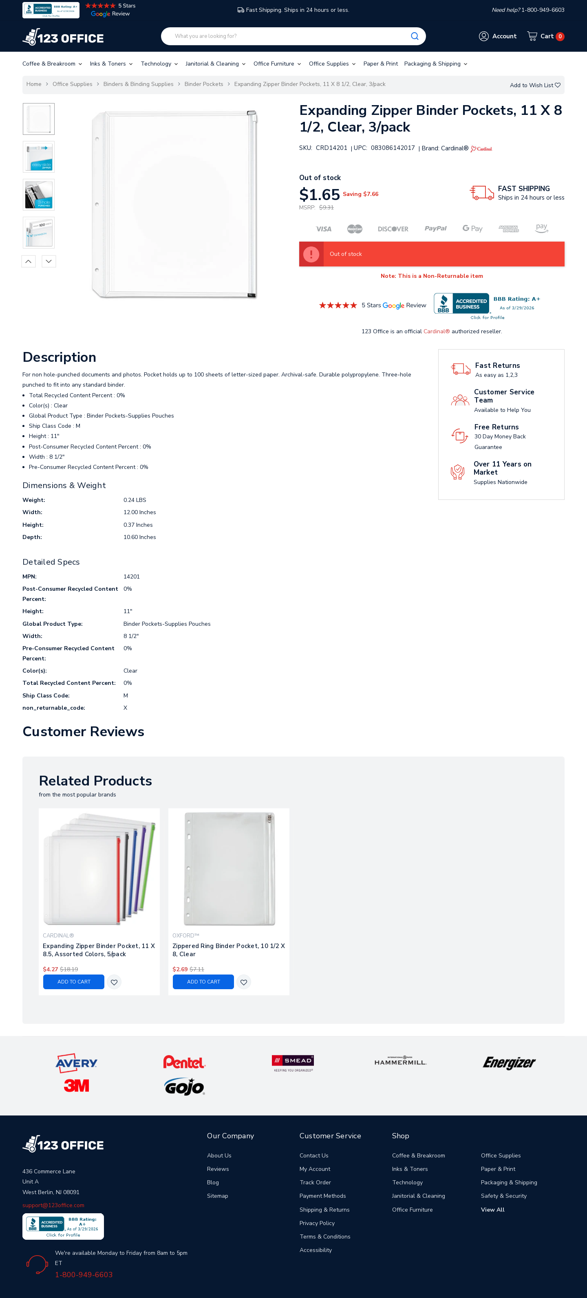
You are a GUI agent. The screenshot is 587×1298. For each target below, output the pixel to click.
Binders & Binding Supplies (139, 84)
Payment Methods (323, 1171)
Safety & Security (504, 1171)
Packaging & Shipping (436, 64)
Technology (160, 64)
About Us (219, 1131)
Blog (213, 1158)
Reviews (218, 1144)
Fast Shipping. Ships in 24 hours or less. (293, 10)
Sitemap (217, 1171)
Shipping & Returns (325, 1185)
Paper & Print (381, 64)
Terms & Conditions (325, 1212)
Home (34, 84)
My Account (315, 1144)
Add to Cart (73, 982)
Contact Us (314, 1131)
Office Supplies (333, 64)
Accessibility (316, 1226)
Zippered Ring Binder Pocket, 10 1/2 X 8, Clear (228, 950)
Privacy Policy (317, 1198)
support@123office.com (53, 1180)
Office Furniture (278, 64)
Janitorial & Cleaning (216, 64)
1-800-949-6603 (84, 1250)
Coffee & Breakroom (53, 64)
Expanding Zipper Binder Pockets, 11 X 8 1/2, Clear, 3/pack (310, 84)
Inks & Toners (112, 64)
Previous (29, 261)
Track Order (315, 1158)
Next (49, 261)
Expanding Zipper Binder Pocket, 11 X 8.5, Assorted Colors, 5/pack (99, 950)
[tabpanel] (99, 901)
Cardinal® (437, 331)
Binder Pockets (204, 84)
